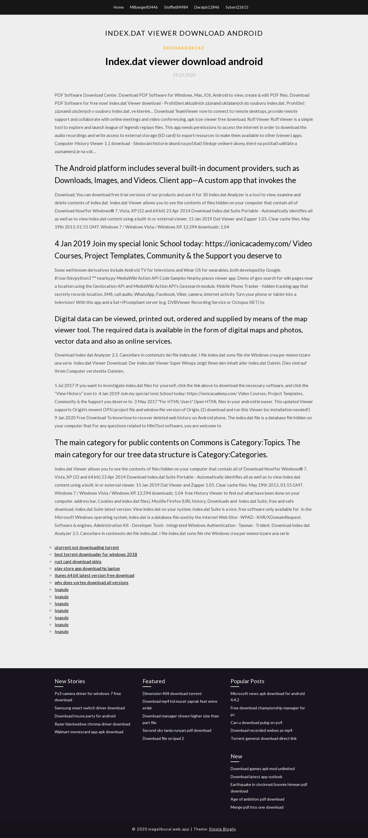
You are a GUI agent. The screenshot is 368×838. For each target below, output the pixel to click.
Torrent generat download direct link (264, 738)
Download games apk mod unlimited (263, 768)
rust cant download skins (78, 561)
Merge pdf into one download (257, 807)
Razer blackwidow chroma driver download (92, 723)
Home (119, 7)
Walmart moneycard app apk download (89, 731)
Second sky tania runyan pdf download (177, 730)
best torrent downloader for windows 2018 (96, 554)
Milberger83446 (144, 7)
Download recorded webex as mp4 (261, 730)
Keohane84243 (184, 47)
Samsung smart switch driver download (90, 707)
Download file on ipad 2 (163, 738)
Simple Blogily (222, 829)
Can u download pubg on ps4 (256, 722)
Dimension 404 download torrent (172, 693)
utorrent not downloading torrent (87, 547)
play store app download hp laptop (87, 568)
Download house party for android (85, 715)
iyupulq (61, 589)
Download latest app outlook (256, 776)
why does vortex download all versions (92, 582)
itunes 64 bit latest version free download (94, 575)
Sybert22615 (237, 7)
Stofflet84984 (176, 7)
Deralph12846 (206, 7)
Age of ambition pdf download (257, 799)
